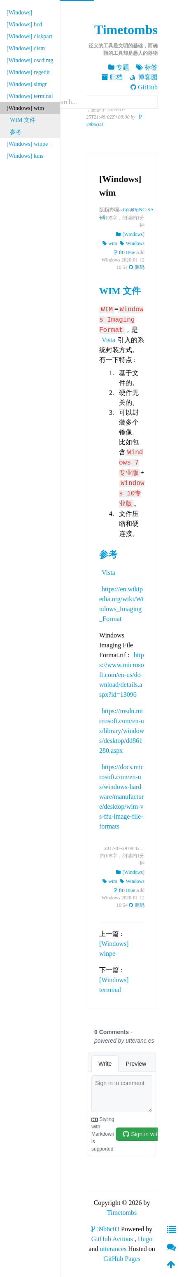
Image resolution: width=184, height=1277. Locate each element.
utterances (113, 1248)
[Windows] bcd (24, 24)
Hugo (145, 1238)
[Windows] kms (25, 156)
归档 (112, 77)
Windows (132, 243)
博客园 (143, 77)
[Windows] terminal (30, 96)
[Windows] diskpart (29, 36)
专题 (118, 67)
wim (109, 243)
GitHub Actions (112, 1238)
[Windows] (19, 12)
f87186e (124, 252)
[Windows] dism (26, 48)
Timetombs (126, 29)
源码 (136, 267)
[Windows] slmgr (27, 84)
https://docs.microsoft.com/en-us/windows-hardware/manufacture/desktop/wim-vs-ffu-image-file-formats (121, 796)
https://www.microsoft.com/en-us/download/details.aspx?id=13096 (121, 674)
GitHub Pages (121, 1258)
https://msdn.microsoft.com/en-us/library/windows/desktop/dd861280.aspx (121, 730)
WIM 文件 (22, 120)
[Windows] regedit (28, 72)
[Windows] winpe (27, 144)
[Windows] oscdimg (30, 60)
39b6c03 (105, 1229)
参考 (15, 132)
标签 (147, 67)
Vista (108, 339)
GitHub (144, 87)
